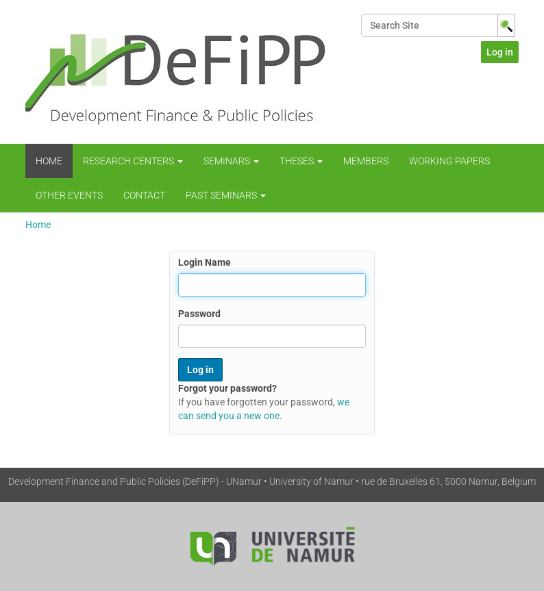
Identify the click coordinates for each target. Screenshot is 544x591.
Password (199, 313)
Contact (144, 195)
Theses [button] (301, 160)
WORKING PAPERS (449, 160)
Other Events (69, 195)
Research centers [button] (133, 160)
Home (49, 160)
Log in (499, 52)
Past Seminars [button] (226, 195)
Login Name (204, 262)
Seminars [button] (231, 160)
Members (365, 160)
